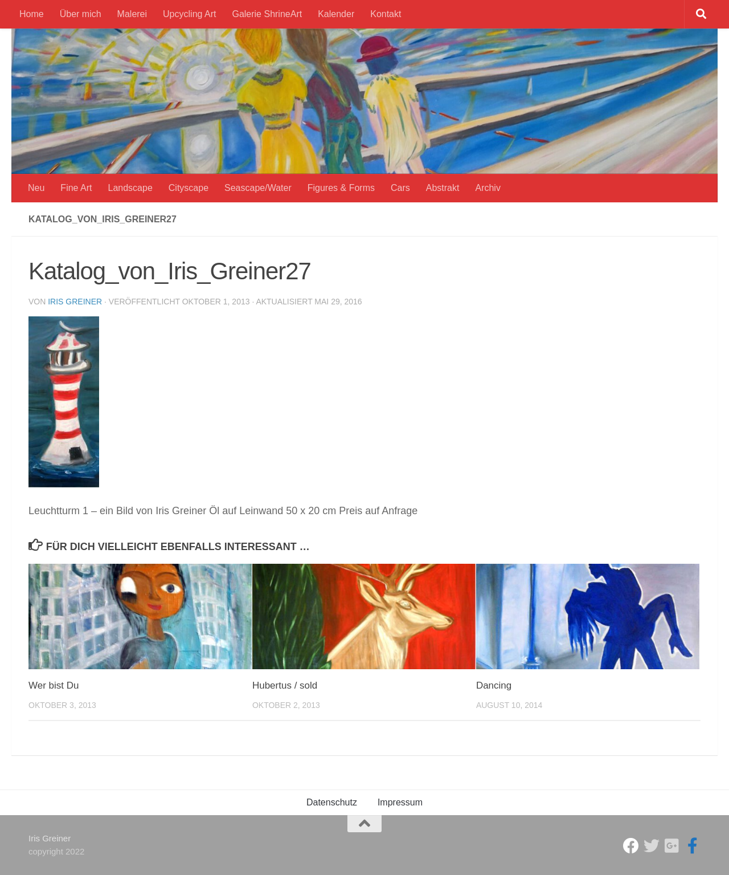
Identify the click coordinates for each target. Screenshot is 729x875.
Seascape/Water (258, 188)
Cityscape (188, 188)
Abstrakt (443, 188)
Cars (400, 188)
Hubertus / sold (284, 685)
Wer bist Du (53, 685)
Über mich (80, 14)
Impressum (400, 802)
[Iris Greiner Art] (693, 846)
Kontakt (385, 14)
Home (31, 14)
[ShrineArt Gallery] (652, 846)
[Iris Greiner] (672, 846)
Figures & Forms (341, 188)
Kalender (336, 14)
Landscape (130, 188)
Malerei (132, 14)
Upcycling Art (189, 14)
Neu (36, 188)
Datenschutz (331, 802)
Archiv (487, 188)
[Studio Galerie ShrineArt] (631, 846)
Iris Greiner (75, 301)
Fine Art (76, 188)
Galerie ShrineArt (267, 14)
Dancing (493, 685)
